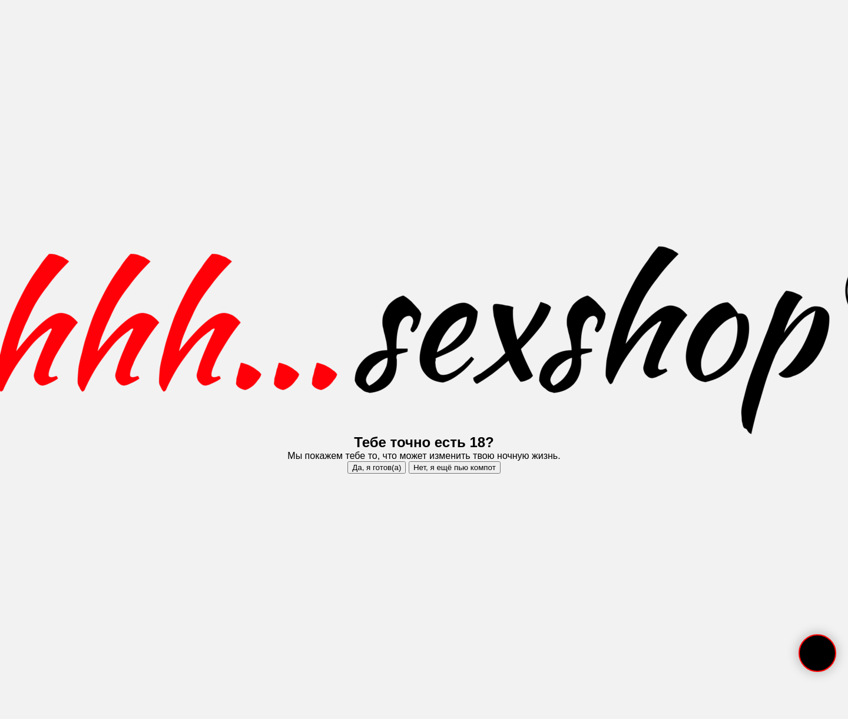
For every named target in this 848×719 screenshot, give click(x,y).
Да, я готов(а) (376, 467)
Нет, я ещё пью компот (454, 467)
